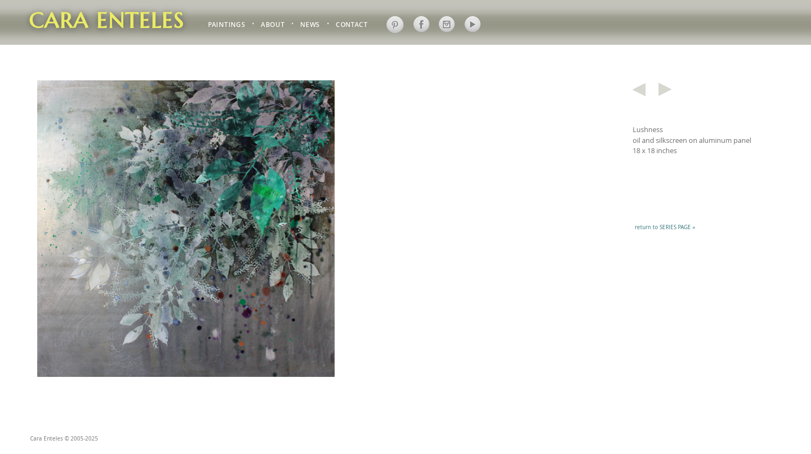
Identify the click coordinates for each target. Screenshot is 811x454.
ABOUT (273, 25)
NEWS (310, 25)
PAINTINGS (226, 25)
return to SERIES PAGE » (665, 227)
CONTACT (352, 25)
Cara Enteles (106, 20)
